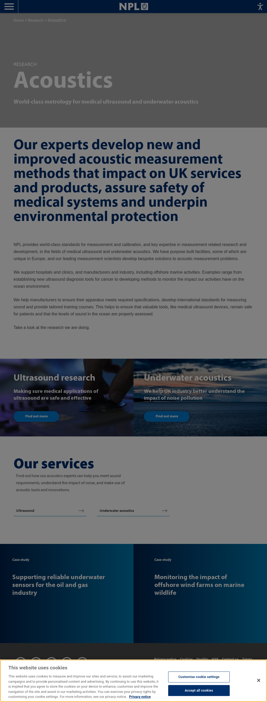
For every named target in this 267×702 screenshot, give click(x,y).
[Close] (258, 681)
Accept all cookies (199, 691)
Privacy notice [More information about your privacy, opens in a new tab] (140, 698)
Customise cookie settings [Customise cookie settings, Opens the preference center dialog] (199, 678)
